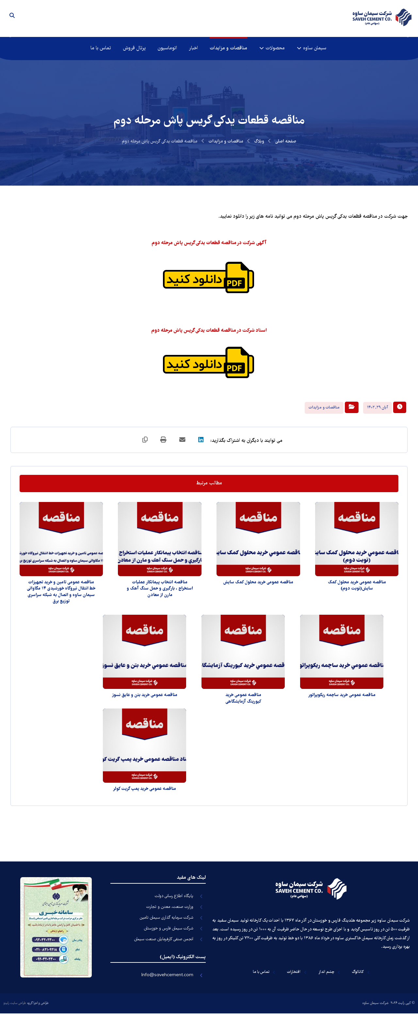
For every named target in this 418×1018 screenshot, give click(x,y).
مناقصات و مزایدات (324, 410)
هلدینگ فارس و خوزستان (334, 923)
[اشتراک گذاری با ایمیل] (182, 442)
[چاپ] (163, 442)
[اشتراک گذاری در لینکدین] (202, 442)
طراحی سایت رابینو (14, 1007)
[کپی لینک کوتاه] (143, 442)
